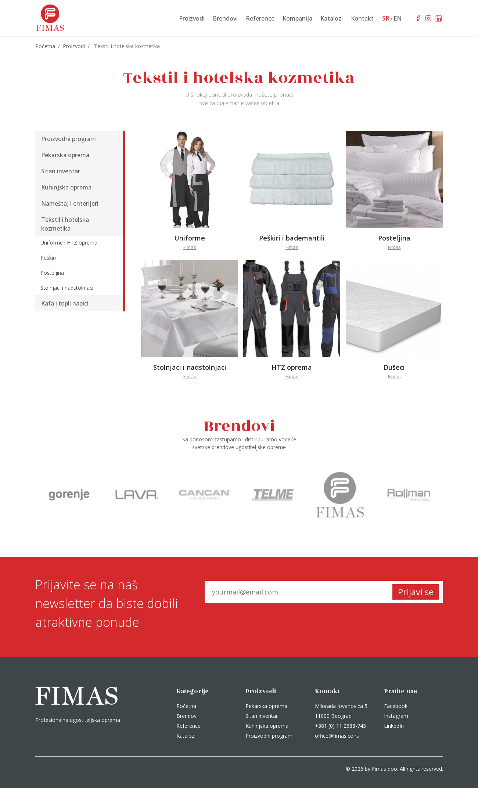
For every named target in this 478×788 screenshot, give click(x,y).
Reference (188, 725)
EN (397, 18)
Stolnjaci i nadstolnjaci (189, 367)
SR (385, 18)
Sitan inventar (261, 715)
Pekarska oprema (266, 705)
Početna (45, 46)
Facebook (395, 705)
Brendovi (187, 715)
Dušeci (394, 367)
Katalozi (185, 735)
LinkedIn (394, 725)
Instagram (396, 715)
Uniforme (189, 238)
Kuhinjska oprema (266, 725)
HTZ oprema (292, 367)
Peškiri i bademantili (292, 238)
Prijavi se (416, 592)
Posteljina (394, 238)
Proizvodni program (268, 735)
